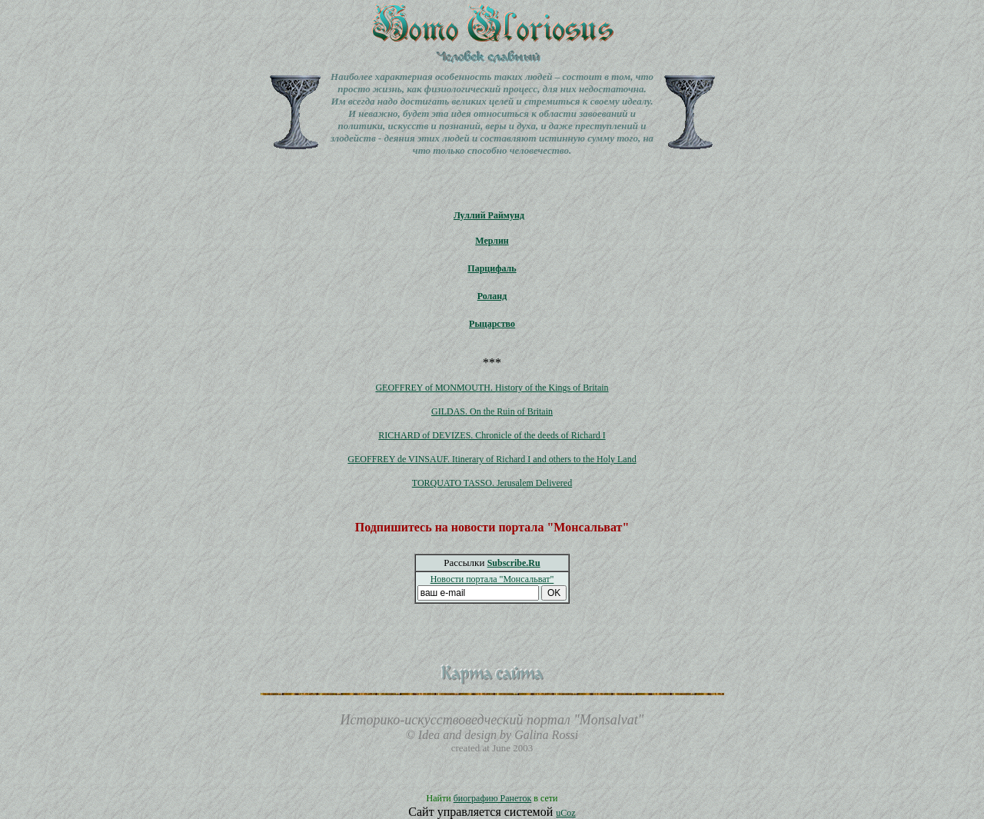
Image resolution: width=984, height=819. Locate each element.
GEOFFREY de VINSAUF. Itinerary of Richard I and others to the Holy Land (491, 459)
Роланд (492, 296)
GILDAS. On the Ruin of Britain (492, 411)
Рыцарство (492, 323)
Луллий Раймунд (489, 215)
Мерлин (491, 240)
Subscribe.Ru (513, 563)
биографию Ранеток (493, 798)
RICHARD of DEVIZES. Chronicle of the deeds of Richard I (491, 435)
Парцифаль (491, 268)
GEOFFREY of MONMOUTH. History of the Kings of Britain (491, 387)
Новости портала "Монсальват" (492, 579)
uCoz (565, 812)
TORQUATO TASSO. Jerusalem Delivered (492, 483)
